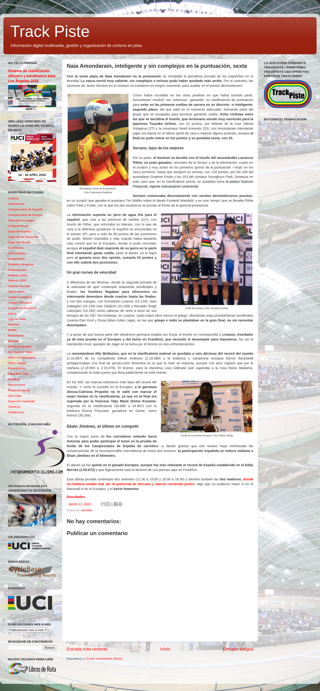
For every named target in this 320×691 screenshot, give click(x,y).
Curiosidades (17, 253)
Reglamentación (19, 390)
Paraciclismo (17, 368)
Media (12, 330)
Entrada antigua (238, 649)
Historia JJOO (17, 275)
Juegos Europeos (20, 297)
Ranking (13, 379)
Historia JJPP (17, 280)
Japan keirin (16, 291)
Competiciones (18, 226)
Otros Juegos (17, 363)
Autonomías (16, 204)
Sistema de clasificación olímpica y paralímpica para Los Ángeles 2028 (31, 76)
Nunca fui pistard (19, 346)
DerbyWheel (16, 259)
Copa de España (19, 231)
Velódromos (16, 412)
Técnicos (14, 406)
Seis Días (14, 395)
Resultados (76, 497)
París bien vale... (19, 373)
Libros (12, 313)
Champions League (21, 220)
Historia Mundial (19, 286)
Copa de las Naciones (23, 237)
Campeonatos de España (25, 209)
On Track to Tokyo (20, 352)
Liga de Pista (17, 319)
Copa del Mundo (19, 242)
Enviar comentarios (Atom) (104, 658)
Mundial (86, 510)
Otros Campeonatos (22, 357)
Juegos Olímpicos (20, 302)
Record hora (16, 384)
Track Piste (50, 31)
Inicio (165, 649)
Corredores (16, 248)
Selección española (21, 401)
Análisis (13, 198)
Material (13, 324)
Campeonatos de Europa (25, 215)
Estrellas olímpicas (21, 264)
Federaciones (17, 270)
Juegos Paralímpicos (22, 308)
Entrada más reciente (87, 649)
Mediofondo (16, 335)
